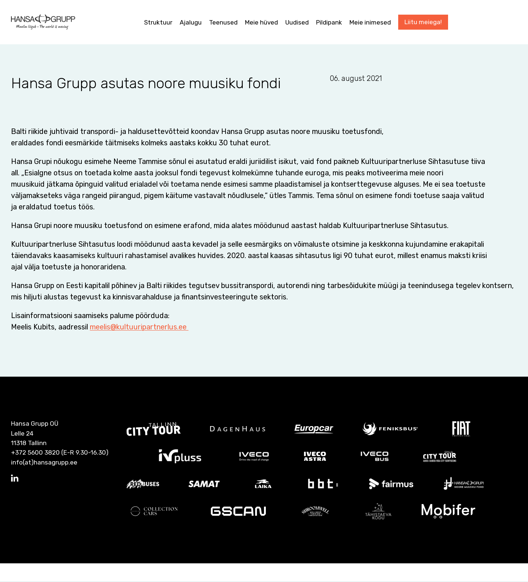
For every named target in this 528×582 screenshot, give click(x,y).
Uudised (297, 22)
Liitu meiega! (423, 22)
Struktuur (158, 22)
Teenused (223, 22)
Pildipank (329, 22)
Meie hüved (261, 22)
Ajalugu (191, 22)
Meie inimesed (370, 22)
